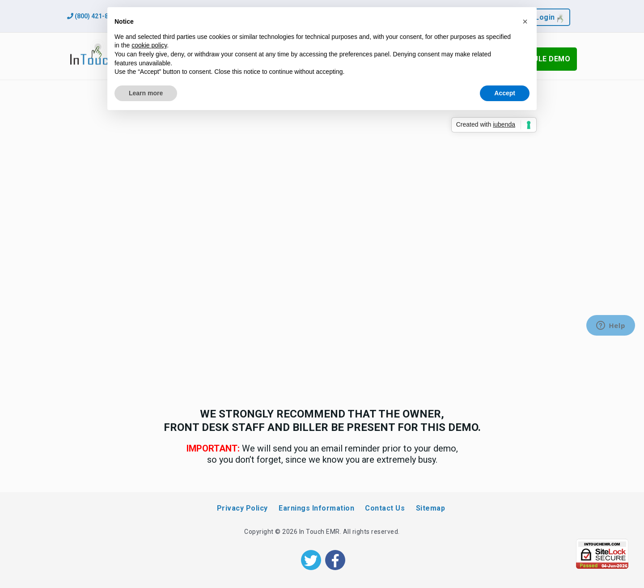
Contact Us (385, 508)
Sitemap (430, 508)
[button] (525, 21)
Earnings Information (316, 508)
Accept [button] (504, 93)
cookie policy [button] (149, 45)
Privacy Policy (242, 508)
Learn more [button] (146, 93)
